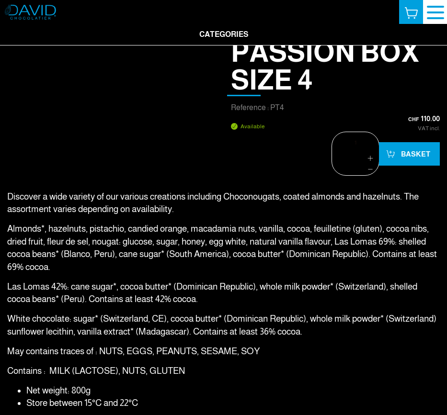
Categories (223, 34)
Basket (415, 154)
